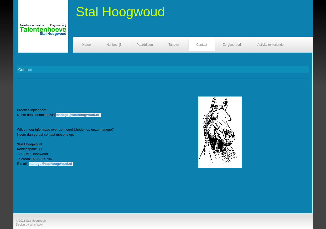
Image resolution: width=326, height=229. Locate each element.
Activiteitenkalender (271, 45)
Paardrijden (145, 45)
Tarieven (174, 45)
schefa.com (36, 224)
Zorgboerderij (232, 45)
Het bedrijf (114, 45)
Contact (201, 45)
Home (86, 45)
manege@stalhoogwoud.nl (77, 115)
